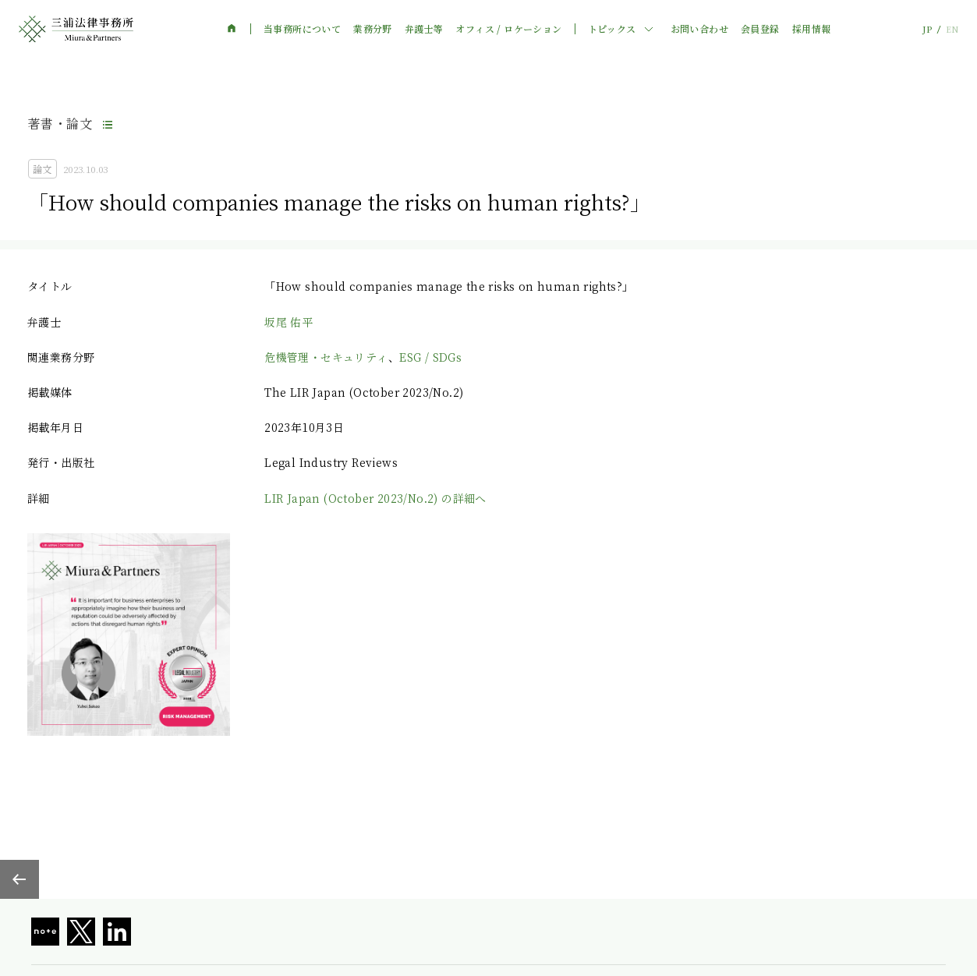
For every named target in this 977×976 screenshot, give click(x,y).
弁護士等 (424, 29)
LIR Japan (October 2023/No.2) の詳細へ (375, 498)
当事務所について (302, 29)
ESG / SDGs (430, 357)
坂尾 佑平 (288, 322)
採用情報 (811, 29)
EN (952, 29)
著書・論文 (60, 124)
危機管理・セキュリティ (326, 357)
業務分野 (372, 29)
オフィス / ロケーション (508, 29)
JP (927, 29)
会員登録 (760, 29)
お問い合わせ (699, 29)
